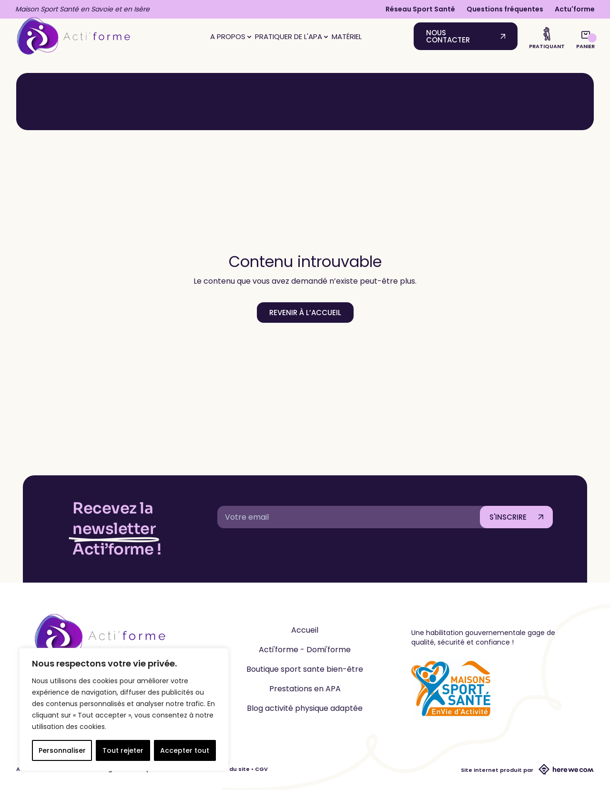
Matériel (347, 36)
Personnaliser (62, 750)
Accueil (304, 630)
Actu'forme (575, 9)
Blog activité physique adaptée (305, 708)
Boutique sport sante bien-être (304, 669)
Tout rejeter (122, 750)
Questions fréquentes (505, 9)
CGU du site (232, 769)
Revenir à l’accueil (305, 313)
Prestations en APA (305, 688)
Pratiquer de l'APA (291, 36)
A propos (230, 36)
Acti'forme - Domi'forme (305, 649)
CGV (261, 769)
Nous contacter (448, 36)
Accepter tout (184, 750)
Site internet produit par (527, 770)
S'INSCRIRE (508, 517)
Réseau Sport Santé (420, 9)
